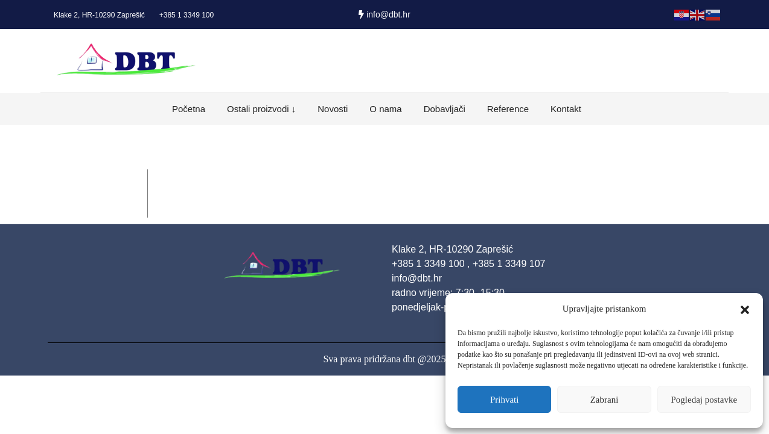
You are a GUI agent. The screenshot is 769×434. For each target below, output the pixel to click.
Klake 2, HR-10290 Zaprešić (99, 15)
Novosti (332, 109)
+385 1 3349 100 (186, 15)
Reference (508, 109)
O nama (385, 109)
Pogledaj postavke (704, 399)
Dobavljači (444, 109)
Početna (188, 109)
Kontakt (565, 109)
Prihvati (504, 399)
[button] (745, 309)
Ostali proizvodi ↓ (261, 109)
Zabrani (604, 399)
